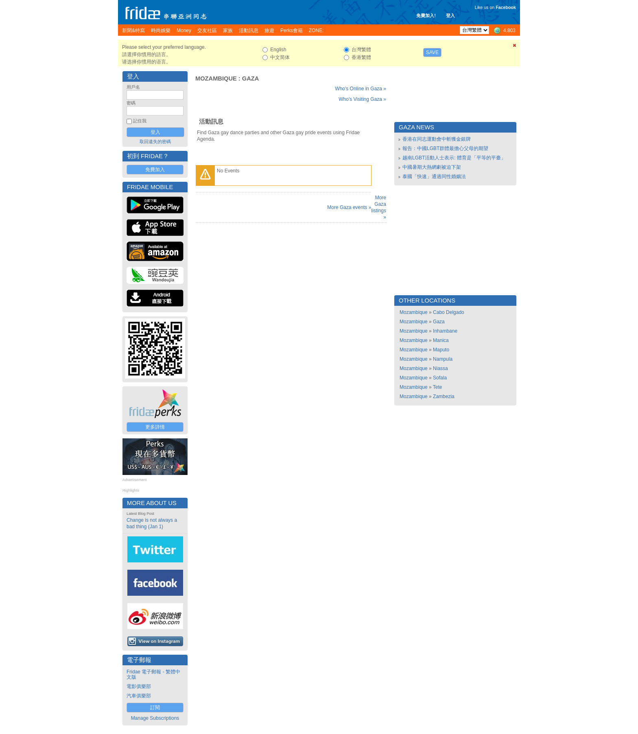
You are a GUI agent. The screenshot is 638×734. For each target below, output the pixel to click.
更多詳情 (155, 427)
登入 (450, 15)
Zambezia (443, 396)
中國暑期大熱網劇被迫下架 (431, 167)
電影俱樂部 (139, 686)
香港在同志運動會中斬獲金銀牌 (436, 139)
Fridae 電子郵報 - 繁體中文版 (153, 674)
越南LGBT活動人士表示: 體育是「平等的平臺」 (454, 158)
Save (432, 52)
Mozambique (216, 78)
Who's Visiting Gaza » (362, 99)
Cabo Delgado (448, 312)
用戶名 (133, 87)
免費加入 (155, 169)
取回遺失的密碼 (155, 141)
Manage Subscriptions (155, 718)
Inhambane (445, 331)
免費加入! (426, 15)
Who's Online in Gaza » (360, 88)
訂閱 (155, 707)
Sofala (440, 378)
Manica (441, 340)
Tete (437, 387)
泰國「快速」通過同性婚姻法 (434, 176)
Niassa (440, 368)
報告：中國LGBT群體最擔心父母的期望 (445, 148)
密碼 (131, 102)
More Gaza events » (349, 207)
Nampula (442, 359)
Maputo (441, 350)
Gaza (250, 78)
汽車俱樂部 (139, 696)
